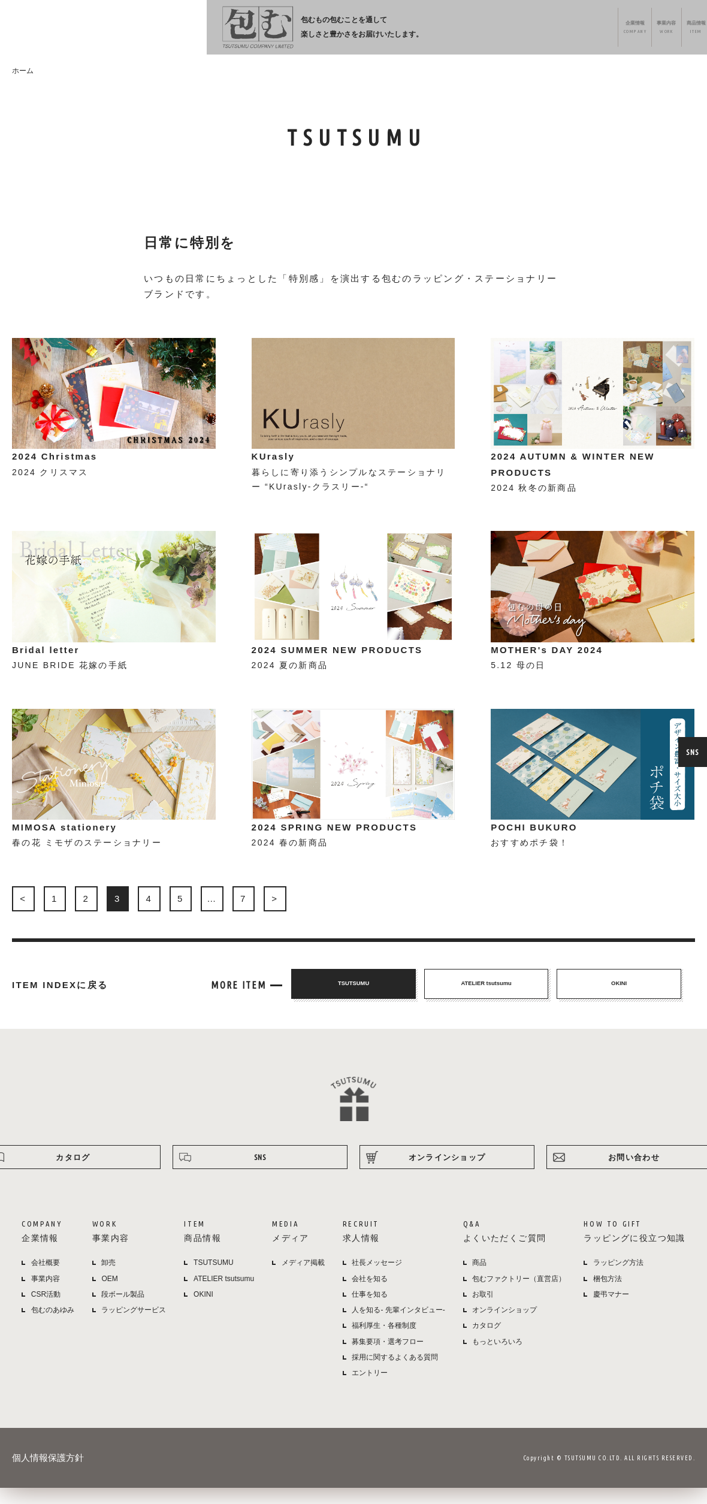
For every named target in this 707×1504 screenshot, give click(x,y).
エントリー (370, 1389)
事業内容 (321, 30)
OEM (109, 1295)
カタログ (486, 1342)
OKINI (203, 1310)
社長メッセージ (377, 1279)
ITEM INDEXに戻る (60, 1001)
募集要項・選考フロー (388, 1358)
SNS (692, 752)
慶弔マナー (611, 1310)
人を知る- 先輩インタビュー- (398, 1326)
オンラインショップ (654, 30)
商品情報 (366, 30)
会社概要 (45, 1279)
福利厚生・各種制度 (384, 1342)
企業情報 (272, 30)
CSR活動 (46, 1310)
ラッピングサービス (133, 1326)
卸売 (108, 1279)
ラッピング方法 (578, 30)
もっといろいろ (497, 1358)
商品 (479, 1279)
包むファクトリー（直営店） (519, 1295)
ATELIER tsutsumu (224, 1295)
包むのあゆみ (52, 1326)
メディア (411, 30)
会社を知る (370, 1295)
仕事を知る (370, 1310)
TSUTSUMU (214, 1279)
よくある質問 (513, 30)
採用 (459, 30)
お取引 (483, 1310)
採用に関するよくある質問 (395, 1373)
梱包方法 (607, 1295)
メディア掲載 (303, 1279)
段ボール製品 (122, 1310)
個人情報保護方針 (48, 1474)
